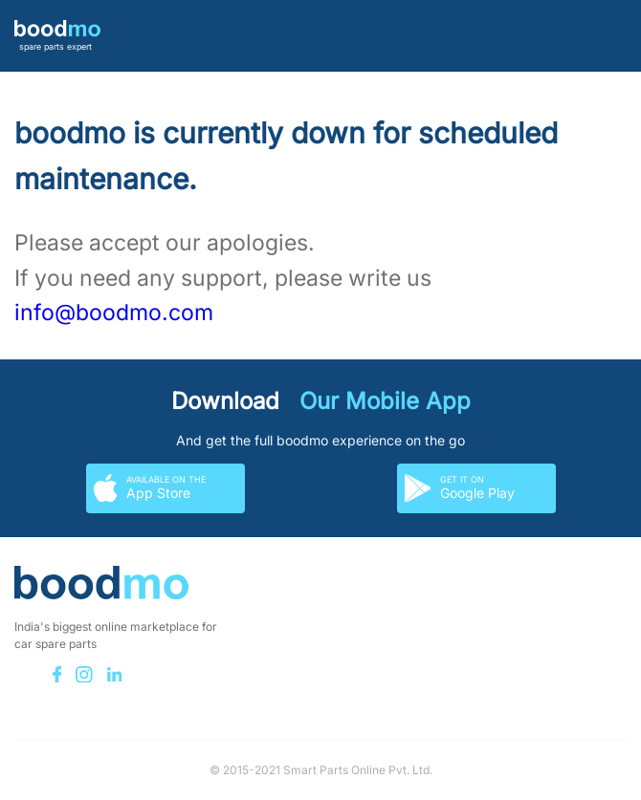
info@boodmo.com (113, 312)
